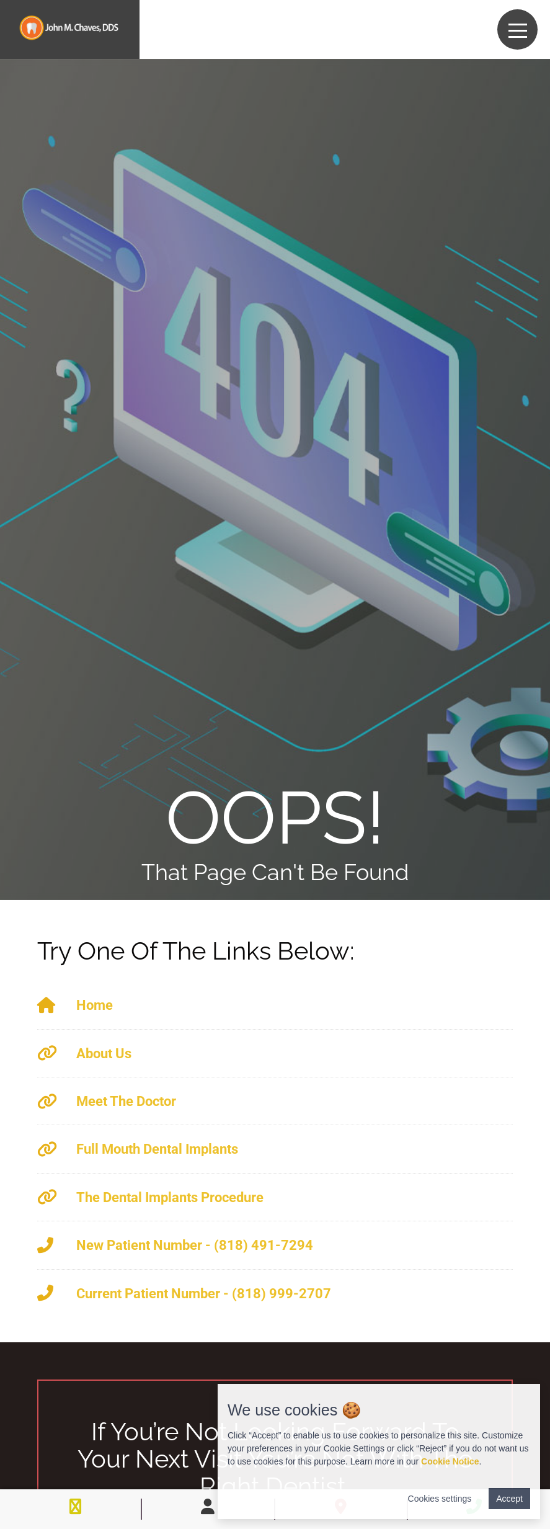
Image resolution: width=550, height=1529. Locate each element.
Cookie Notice (450, 1461)
